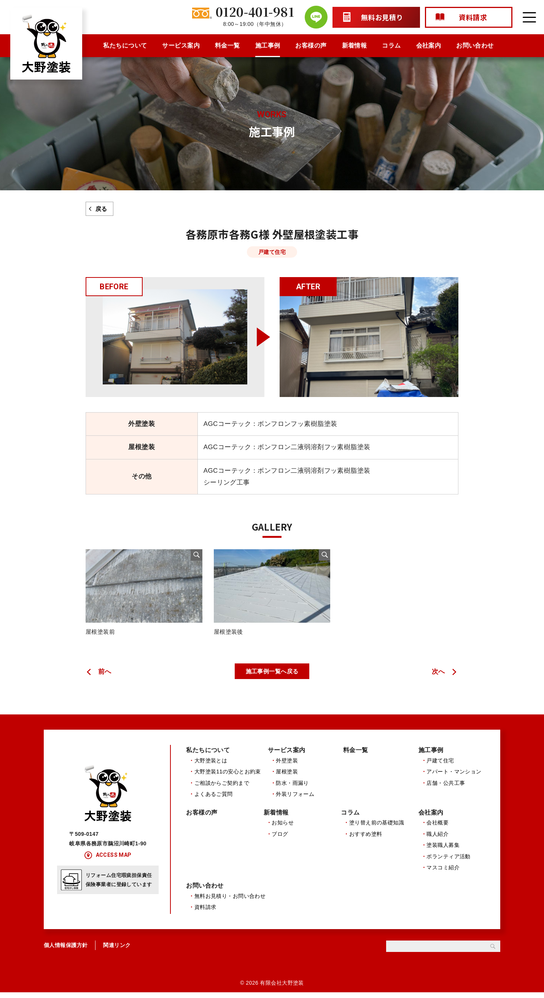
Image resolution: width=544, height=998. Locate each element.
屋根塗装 (287, 776)
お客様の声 (310, 45)
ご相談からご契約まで (221, 787)
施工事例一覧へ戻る (272, 676)
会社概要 (437, 828)
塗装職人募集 (443, 850)
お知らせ (283, 828)
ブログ (280, 839)
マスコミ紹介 (443, 872)
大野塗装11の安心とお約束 (227, 776)
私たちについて (125, 45)
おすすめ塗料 (365, 839)
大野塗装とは (210, 765)
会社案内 (428, 45)
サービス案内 (181, 45)
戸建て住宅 (440, 765)
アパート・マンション (453, 776)
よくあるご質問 (213, 799)
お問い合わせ (475, 45)
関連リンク (116, 950)
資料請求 (205, 913)
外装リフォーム (295, 799)
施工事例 (267, 45)
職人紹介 (437, 839)
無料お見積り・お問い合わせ (230, 902)
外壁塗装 (287, 765)
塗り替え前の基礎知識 (376, 828)
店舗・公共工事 (445, 787)
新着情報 (354, 45)
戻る (101, 209)
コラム (391, 45)
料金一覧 (227, 45)
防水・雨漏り (292, 787)
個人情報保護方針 (65, 950)
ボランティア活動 (448, 861)
